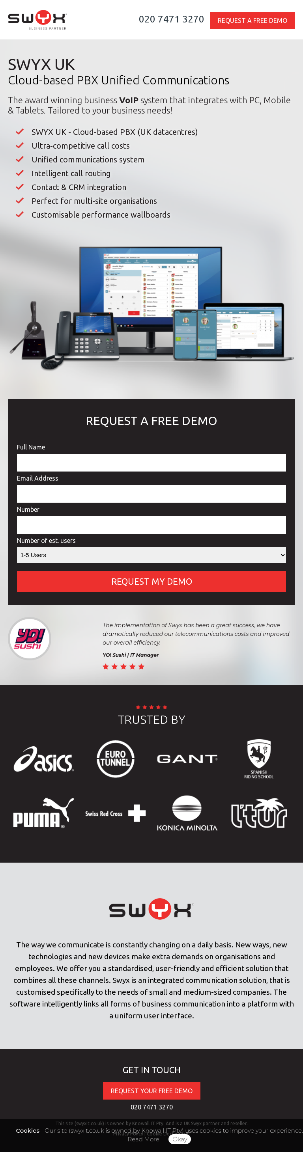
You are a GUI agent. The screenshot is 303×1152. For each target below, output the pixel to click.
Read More (143, 1139)
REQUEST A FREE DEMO (252, 20)
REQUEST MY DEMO (151, 581)
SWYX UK (41, 64)
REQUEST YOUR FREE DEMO (152, 1090)
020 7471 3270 (171, 19)
